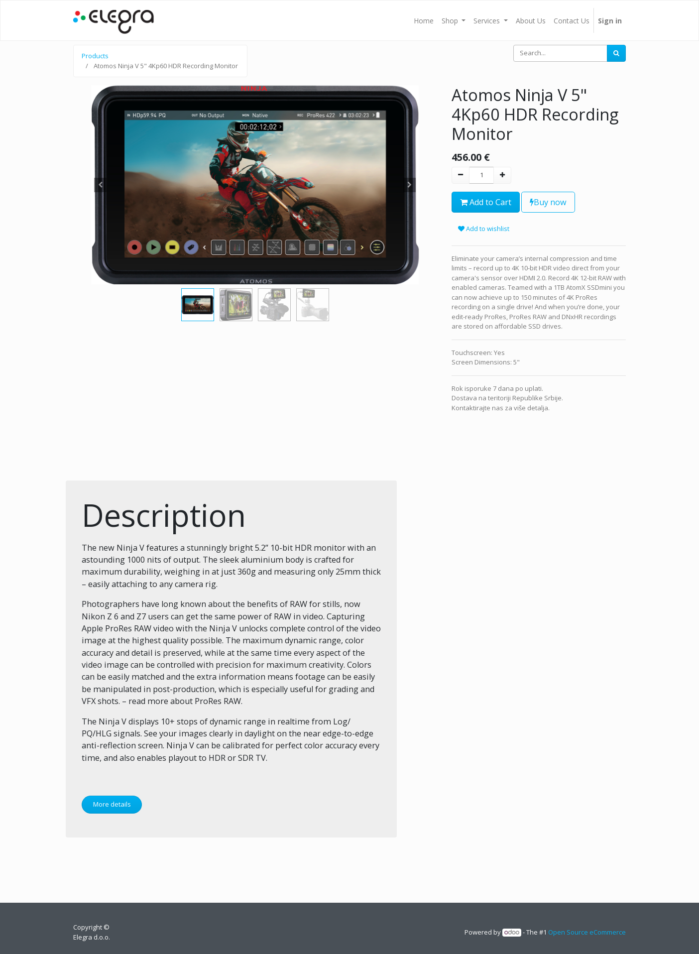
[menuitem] (424, 20)
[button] (100, 184)
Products (95, 55)
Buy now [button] (548, 202)
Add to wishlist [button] (483, 228)
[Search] (616, 53)
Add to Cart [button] (485, 202)
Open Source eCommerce (587, 932)
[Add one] (502, 175)
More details (112, 804)
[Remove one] (460, 175)
